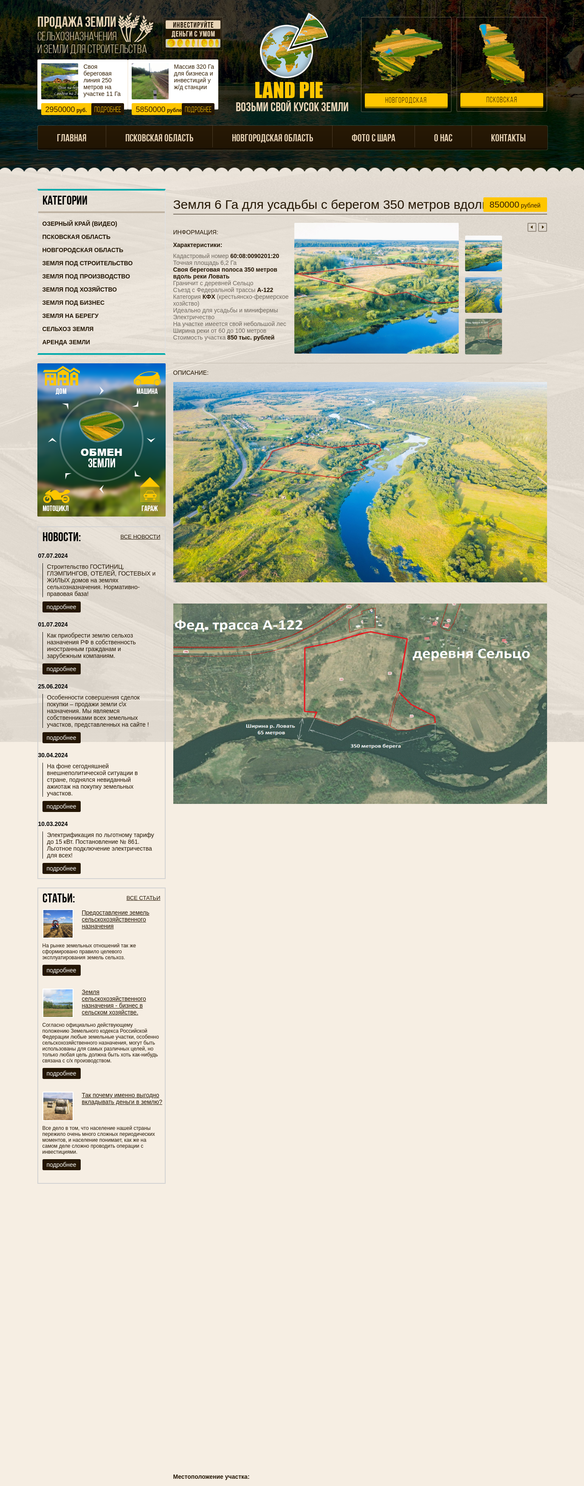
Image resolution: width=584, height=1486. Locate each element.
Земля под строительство (87, 263)
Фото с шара (373, 139)
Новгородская (406, 101)
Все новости (140, 537)
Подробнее (107, 110)
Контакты (508, 139)
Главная (72, 139)
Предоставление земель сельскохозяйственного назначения (116, 919)
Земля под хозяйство (79, 289)
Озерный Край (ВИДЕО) (80, 223)
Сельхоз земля (68, 329)
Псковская (501, 100)
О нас (443, 139)
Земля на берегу (70, 315)
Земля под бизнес (73, 302)
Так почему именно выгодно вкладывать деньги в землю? (122, 1098)
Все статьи (144, 898)
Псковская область (159, 139)
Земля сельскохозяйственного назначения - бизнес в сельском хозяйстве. (114, 1002)
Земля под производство (86, 276)
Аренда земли (66, 342)
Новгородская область (272, 139)
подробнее (61, 607)
